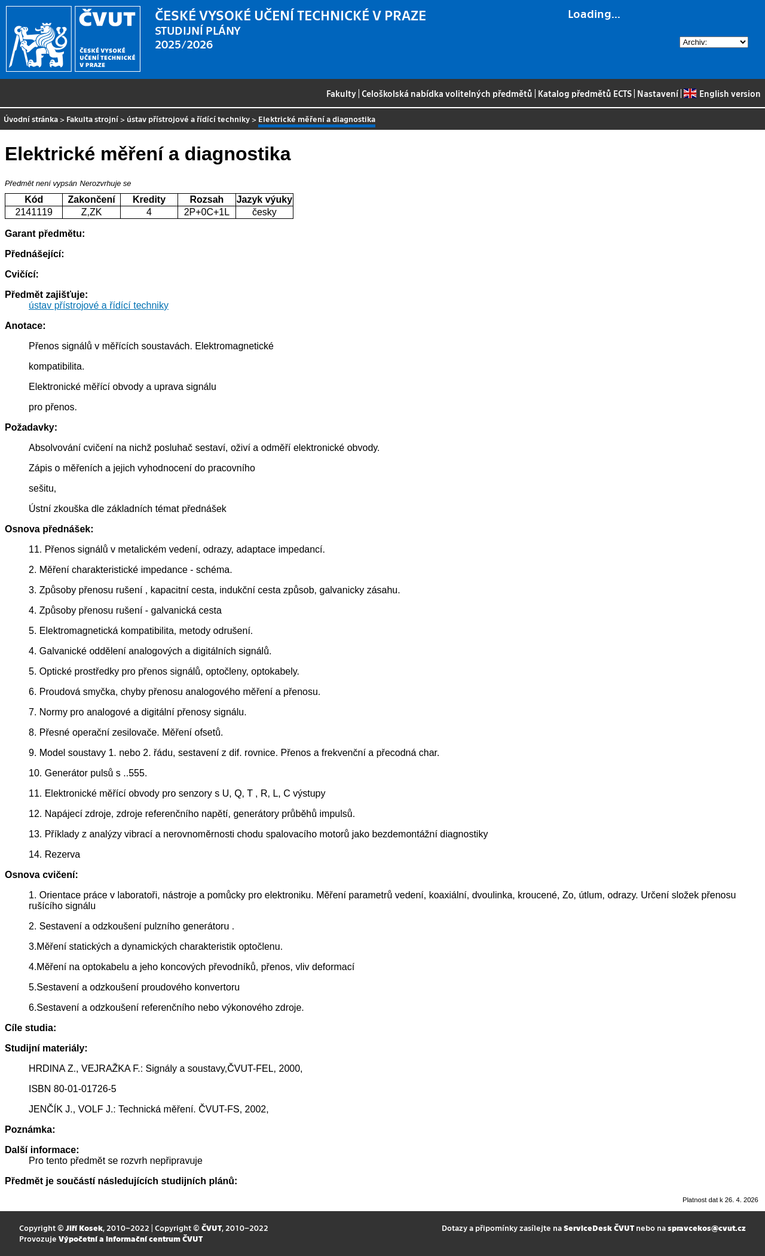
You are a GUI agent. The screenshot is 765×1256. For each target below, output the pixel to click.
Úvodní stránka (31, 118)
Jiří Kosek (84, 1227)
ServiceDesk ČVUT (599, 1227)
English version (722, 93)
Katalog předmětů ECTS (585, 93)
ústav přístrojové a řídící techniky (188, 118)
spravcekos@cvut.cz (707, 1227)
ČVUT (211, 1227)
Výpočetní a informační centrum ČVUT (131, 1238)
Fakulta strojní (92, 118)
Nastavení (657, 93)
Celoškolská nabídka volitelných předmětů (447, 93)
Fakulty (341, 93)
